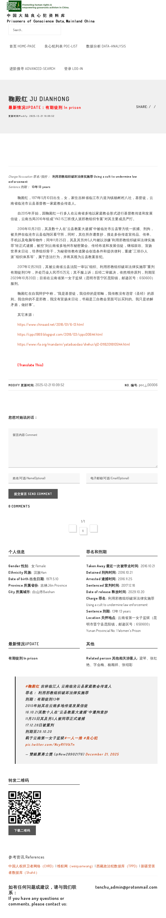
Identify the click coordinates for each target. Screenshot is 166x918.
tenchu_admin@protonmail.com (126, 887)
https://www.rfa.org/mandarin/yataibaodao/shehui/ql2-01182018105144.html (74, 344)
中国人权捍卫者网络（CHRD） (32, 866)
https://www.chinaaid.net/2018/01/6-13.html (51, 324)
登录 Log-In (73, 68)
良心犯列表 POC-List (61, 46)
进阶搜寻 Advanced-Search (32, 68)
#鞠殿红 (32, 686)
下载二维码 (22, 830)
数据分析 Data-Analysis (106, 46)
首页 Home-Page (23, 46)
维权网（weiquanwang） (76, 866)
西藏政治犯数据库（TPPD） (117, 866)
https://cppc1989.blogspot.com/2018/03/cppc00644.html (60, 334)
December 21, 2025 (102, 754)
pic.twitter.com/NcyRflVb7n (50, 744)
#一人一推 (73, 738)
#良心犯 (90, 738)
